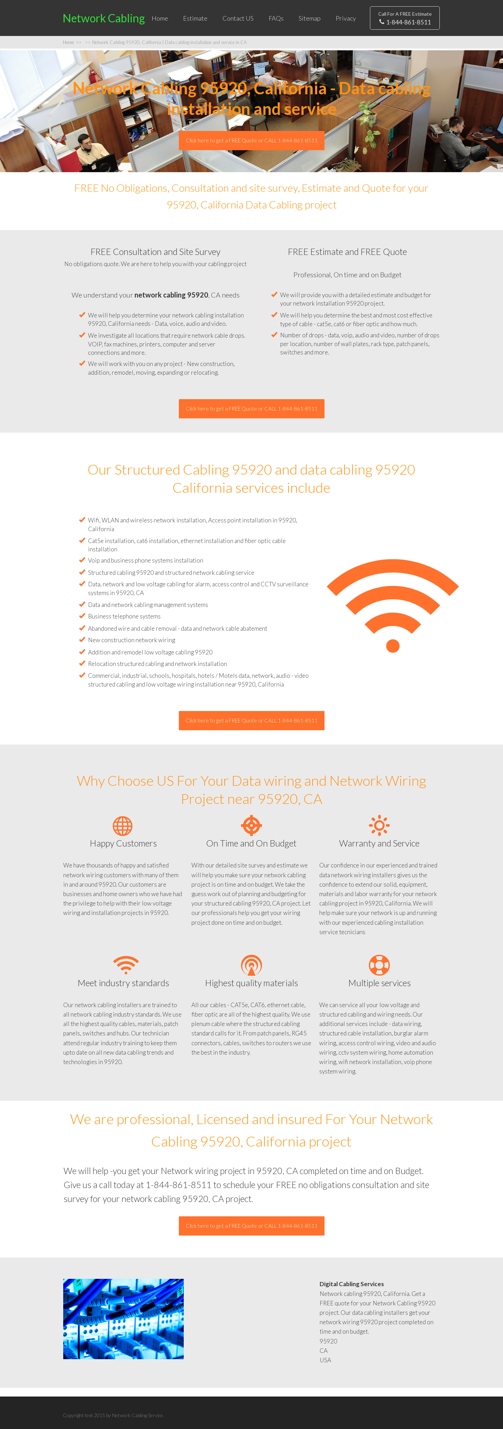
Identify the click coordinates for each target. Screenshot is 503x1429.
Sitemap (310, 18)
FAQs (276, 18)
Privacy (346, 18)
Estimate (195, 18)
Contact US (238, 18)
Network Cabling (104, 18)
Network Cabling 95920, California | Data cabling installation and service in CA (166, 42)
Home (160, 18)
